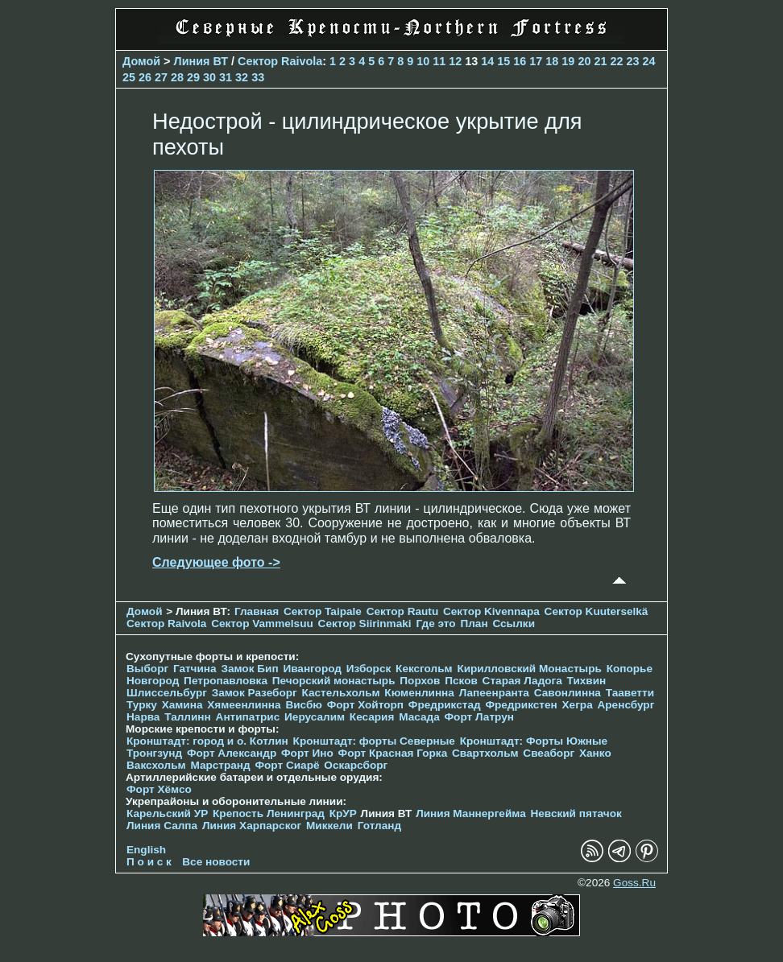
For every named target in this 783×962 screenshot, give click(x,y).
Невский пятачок (575, 813)
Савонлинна (567, 693)
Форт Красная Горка (393, 753)
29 (193, 77)
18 (551, 61)
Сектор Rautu (403, 611)
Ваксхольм (156, 765)
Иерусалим (314, 717)
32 (241, 77)
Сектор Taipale (323, 611)
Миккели (329, 826)
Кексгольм (424, 669)
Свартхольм (485, 753)
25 (128, 77)
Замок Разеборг (254, 693)
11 (439, 61)
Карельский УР (167, 813)
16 (519, 61)
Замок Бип (249, 669)
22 (616, 61)
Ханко (595, 753)
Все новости (216, 862)
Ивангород (312, 669)
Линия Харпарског (251, 826)
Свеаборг (548, 753)
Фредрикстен (521, 705)
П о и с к (149, 862)
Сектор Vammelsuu (262, 623)
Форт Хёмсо (159, 789)
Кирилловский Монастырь (529, 669)
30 (209, 77)
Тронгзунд (154, 753)
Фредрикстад (444, 705)
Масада (419, 717)
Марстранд (220, 765)
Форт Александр (231, 753)
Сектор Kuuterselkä (596, 611)
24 (648, 61)
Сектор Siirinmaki (365, 623)
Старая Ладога (522, 681)
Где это (435, 623)
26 (145, 77)
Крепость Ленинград (269, 813)
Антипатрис (248, 717)
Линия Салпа (161, 826)
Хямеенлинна (243, 705)
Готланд (380, 826)
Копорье (629, 669)
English (146, 850)
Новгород (152, 681)
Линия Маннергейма (471, 813)
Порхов (420, 681)
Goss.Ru (634, 883)
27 (161, 77)
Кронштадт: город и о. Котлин (207, 741)
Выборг (147, 669)
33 (257, 77)
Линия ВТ (201, 61)
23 (632, 61)
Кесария (372, 717)
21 (600, 61)
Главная (256, 611)
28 (177, 77)
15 (503, 61)
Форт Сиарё (287, 765)
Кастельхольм (341, 693)
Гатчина (195, 669)
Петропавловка (225, 681)
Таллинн (187, 717)
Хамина (182, 705)
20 (584, 61)
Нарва (143, 717)
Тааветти (630, 693)
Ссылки (513, 623)
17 (535, 61)
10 (422, 61)
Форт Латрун (479, 717)
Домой (141, 61)
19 (567, 61)
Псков (461, 681)
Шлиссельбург (166, 693)
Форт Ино (307, 753)
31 (225, 77)
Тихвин (587, 681)
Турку (141, 705)
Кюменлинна (419, 693)
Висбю (303, 705)
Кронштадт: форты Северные (374, 741)
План (473, 623)
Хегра (577, 705)
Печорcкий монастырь (334, 681)
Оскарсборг (355, 765)
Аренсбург (625, 705)
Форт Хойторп (365, 705)
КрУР (343, 813)
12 (455, 61)
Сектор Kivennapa (491, 611)
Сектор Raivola (280, 61)
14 (487, 61)
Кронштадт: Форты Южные (534, 741)
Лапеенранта (494, 693)
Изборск (369, 669)
